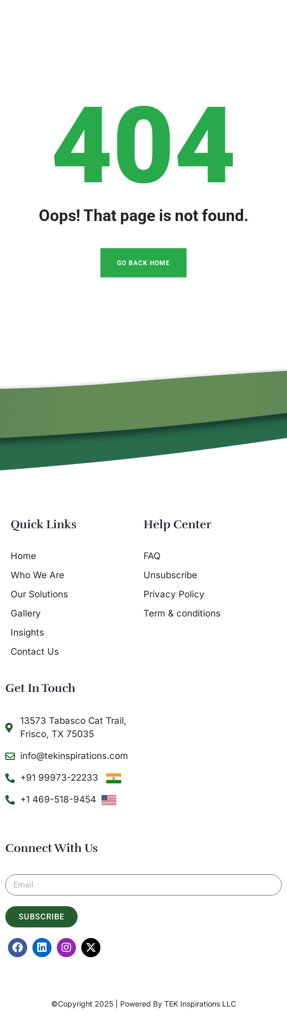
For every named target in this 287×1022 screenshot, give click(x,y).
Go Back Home (143, 263)
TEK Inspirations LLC (200, 1003)
